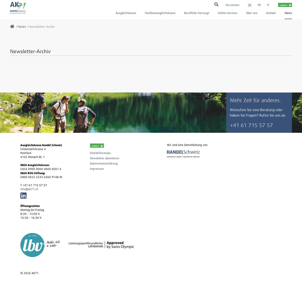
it (268, 5)
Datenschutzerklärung (104, 163)
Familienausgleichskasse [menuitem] (160, 13)
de (249, 5)
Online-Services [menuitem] (227, 13)
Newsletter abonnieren (104, 158)
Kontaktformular (100, 153)
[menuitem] (233, 4)
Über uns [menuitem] (251, 13)
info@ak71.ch (29, 189)
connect (285, 5)
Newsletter (233, 5)
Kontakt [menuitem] (271, 13)
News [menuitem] (288, 13)
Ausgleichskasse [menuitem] (126, 13)
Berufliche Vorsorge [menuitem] (196, 13)
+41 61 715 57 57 (251, 125)
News (22, 26)
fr (259, 5)
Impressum (97, 168)
